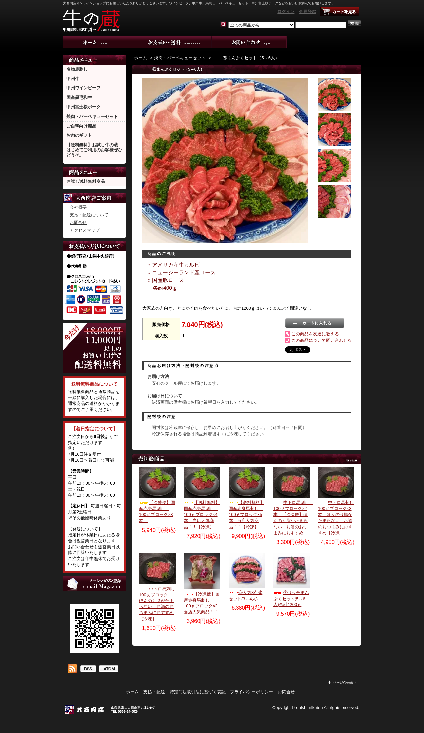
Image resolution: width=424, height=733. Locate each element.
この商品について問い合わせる (322, 340)
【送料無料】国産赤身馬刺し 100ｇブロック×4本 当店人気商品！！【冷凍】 (202, 514)
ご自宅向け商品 (81, 126)
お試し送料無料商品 (85, 181)
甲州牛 (72, 78)
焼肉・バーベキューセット (92, 116)
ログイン (285, 11)
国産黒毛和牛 (79, 97)
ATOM (108, 669)
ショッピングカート (339, 12)
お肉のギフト (79, 135)
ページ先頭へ (342, 682)
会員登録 (307, 11)
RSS (87, 669)
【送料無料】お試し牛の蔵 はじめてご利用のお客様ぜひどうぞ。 (94, 150)
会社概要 (78, 207)
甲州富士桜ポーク (83, 106)
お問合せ (249, 42)
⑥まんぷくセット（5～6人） (246, 57)
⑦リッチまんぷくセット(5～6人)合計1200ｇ (291, 598)
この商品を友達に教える (315, 333)
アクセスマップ (85, 230)
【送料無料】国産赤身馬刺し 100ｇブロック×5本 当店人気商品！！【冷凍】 (246, 514)
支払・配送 (154, 691)
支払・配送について (174, 42)
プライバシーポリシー (251, 691)
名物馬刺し (77, 69)
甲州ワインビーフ (83, 87)
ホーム (100, 42)
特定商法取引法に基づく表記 (198, 691)
